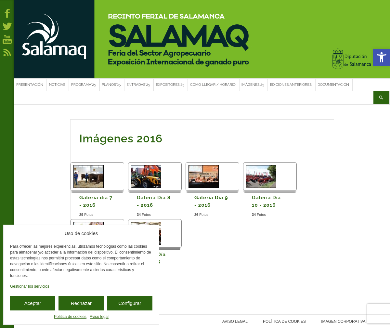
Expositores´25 (170, 85)
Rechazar (81, 303)
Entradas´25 (138, 85)
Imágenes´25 (252, 85)
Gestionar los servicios (29, 286)
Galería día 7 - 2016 (95, 201)
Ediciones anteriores (291, 85)
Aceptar (32, 303)
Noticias (57, 85)
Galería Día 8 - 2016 (154, 201)
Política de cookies (70, 316)
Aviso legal (99, 316)
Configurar (129, 303)
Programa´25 (83, 85)
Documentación (333, 85)
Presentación (29, 85)
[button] (381, 57)
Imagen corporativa (328, 321)
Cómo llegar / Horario (213, 85)
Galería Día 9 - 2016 (211, 201)
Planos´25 (111, 85)
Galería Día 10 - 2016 (266, 201)
